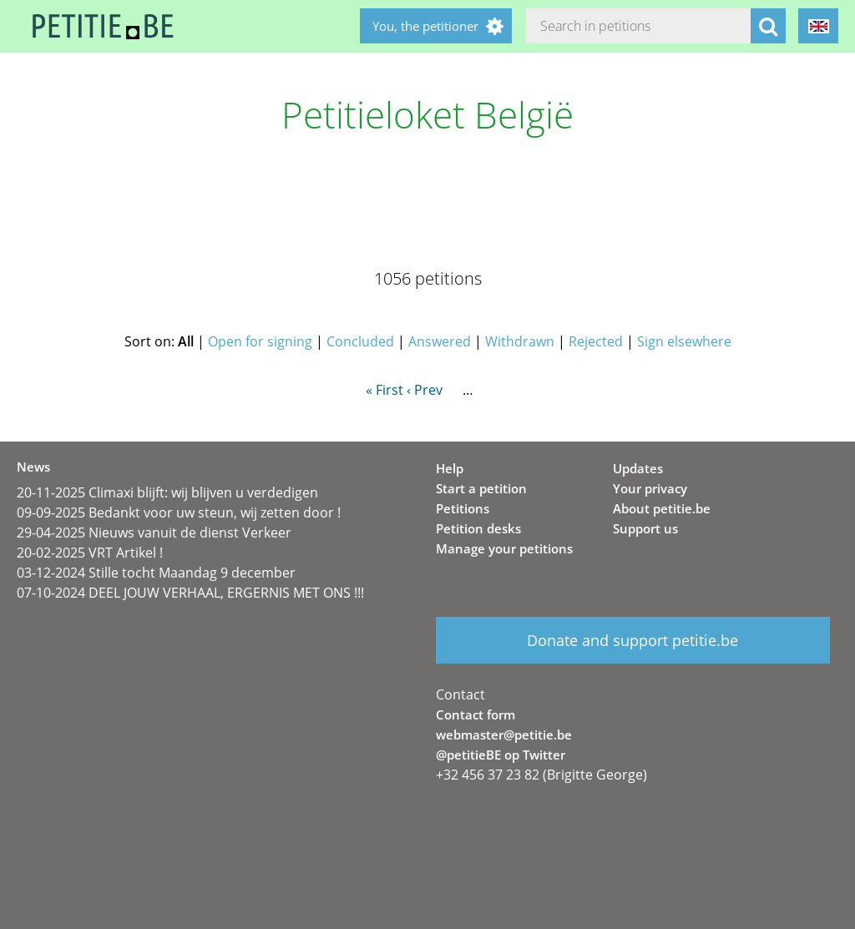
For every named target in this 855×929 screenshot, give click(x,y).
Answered (439, 341)
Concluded (360, 341)
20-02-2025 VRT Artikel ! (90, 552)
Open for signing (260, 341)
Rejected (596, 341)
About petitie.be (662, 508)
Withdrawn (519, 341)
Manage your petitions (504, 548)
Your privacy (650, 488)
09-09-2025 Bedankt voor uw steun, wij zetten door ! (179, 512)
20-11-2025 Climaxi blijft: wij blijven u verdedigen (167, 492)
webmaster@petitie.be (504, 734)
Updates (638, 468)
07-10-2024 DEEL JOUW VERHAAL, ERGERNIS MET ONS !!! (190, 592)
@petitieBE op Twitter (500, 754)
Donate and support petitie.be (632, 640)
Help (449, 468)
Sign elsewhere (684, 341)
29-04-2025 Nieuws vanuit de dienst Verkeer (154, 532)
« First (384, 390)
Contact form (475, 714)
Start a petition (481, 488)
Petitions (462, 508)
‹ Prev (425, 390)
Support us (645, 528)
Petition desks (478, 528)
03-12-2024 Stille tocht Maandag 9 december (156, 572)
